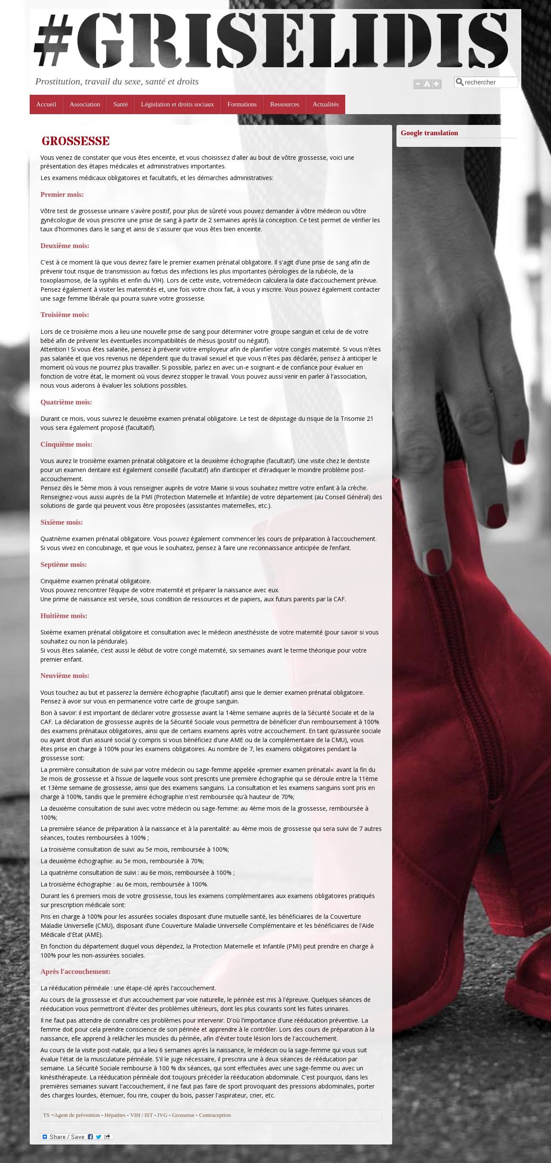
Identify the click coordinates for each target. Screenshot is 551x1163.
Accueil (46, 104)
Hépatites (115, 1115)
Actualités (326, 104)
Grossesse (183, 1115)
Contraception (215, 1115)
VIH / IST (141, 1115)
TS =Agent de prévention (71, 1115)
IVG (162, 1115)
